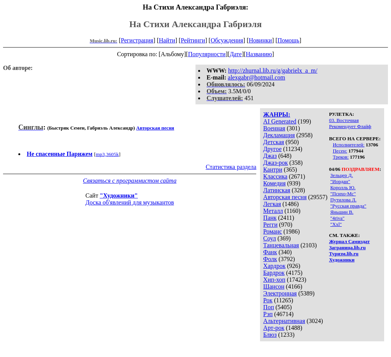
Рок (267, 300)
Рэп (268, 314)
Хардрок (274, 266)
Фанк (270, 252)
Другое (272, 149)
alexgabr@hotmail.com (256, 77)
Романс (272, 231)
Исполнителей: (348, 145)
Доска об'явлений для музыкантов (130, 202)
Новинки (260, 40)
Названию (259, 54)
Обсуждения (227, 40)
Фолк (270, 259)
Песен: (340, 151)
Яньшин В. (342, 212)
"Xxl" (336, 224)
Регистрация (137, 40)
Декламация (279, 135)
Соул (269, 238)
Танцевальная (281, 245)
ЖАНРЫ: (276, 114)
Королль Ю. (342, 187)
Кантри (272, 169)
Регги (270, 224)
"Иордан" (340, 181)
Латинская (276, 190)
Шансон (273, 286)
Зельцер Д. (341, 175)
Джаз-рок (275, 162)
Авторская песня (285, 197)
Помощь (288, 40)
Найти (167, 40)
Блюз (269, 334)
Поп (268, 307)
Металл (273, 211)
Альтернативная (284, 321)
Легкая (272, 204)
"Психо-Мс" (343, 193)
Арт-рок (273, 328)
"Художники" (119, 195)
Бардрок (273, 272)
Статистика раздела (231, 167)
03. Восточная (344, 120)
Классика (275, 176)
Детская (273, 142)
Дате (235, 54)
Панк (269, 217)
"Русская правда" (348, 206)
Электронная (280, 293)
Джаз (269, 156)
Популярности (206, 54)
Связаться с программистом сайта (129, 180)
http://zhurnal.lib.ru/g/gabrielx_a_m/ (272, 70)
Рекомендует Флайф (350, 126)
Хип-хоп (274, 279)
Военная (274, 128)
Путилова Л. (343, 200)
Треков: (341, 157)
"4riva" (337, 218)
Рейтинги (193, 40)
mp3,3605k (107, 154)
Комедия (274, 183)
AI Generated (279, 121)
